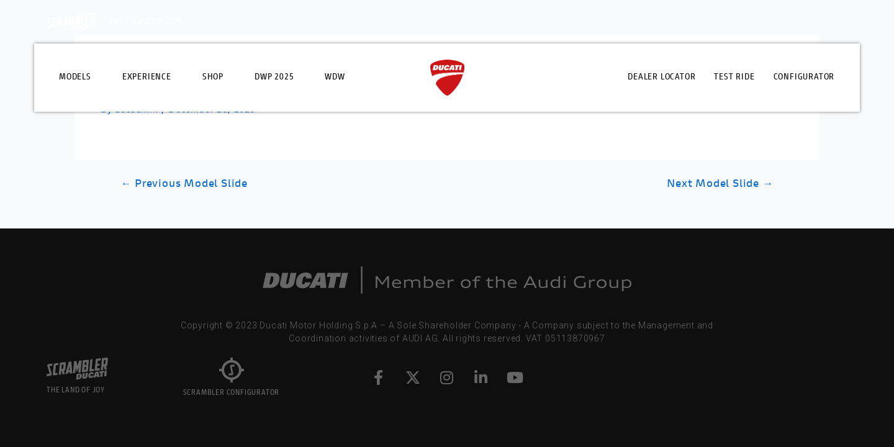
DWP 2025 (274, 77)
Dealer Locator (661, 77)
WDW (335, 77)
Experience (146, 77)
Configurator (804, 77)
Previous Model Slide (184, 184)
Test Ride (734, 77)
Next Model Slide (720, 184)
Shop (213, 77)
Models (75, 77)
